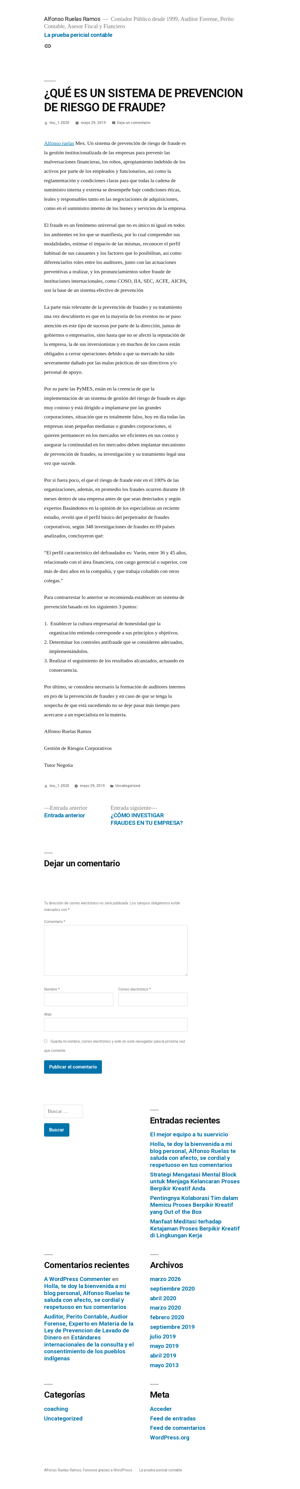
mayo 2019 (164, 1345)
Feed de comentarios (178, 1427)
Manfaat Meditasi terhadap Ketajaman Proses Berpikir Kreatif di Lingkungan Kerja (195, 1228)
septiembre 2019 (172, 1326)
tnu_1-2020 (59, 122)
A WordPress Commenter (77, 1279)
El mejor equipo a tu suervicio (189, 1134)
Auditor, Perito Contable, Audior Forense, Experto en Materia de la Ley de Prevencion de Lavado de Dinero (88, 1327)
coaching (56, 1408)
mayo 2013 (164, 1365)
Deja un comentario (133, 122)
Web (48, 1014)
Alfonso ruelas (59, 143)
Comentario (54, 921)
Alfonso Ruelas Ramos (72, 18)
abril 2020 (163, 1298)
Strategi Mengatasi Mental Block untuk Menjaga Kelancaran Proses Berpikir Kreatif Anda (195, 1181)
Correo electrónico (134, 989)
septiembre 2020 (172, 1288)
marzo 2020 (165, 1307)
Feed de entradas (173, 1418)
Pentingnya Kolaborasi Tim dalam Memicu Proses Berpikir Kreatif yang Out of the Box (194, 1205)
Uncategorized (127, 785)
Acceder (161, 1408)
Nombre (52, 989)
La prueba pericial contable (78, 34)
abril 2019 (163, 1355)
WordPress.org (169, 1437)
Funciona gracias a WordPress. (108, 1470)
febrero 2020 (167, 1317)
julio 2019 (163, 1336)
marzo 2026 (165, 1279)
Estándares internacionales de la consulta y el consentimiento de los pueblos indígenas (89, 1348)
